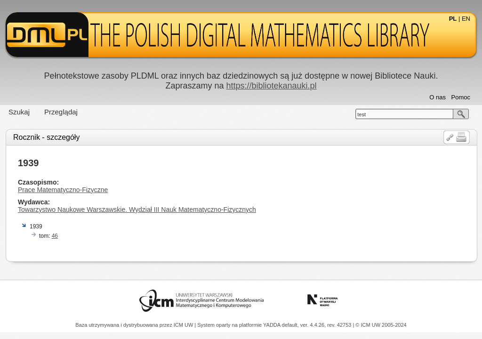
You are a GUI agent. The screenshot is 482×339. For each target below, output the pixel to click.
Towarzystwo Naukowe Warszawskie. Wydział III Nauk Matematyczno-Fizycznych (137, 209)
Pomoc (460, 97)
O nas (437, 97)
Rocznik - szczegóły (46, 137)
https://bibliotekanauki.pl (271, 85)
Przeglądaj (61, 112)
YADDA (272, 325)
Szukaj (19, 112)
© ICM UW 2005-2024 (380, 325)
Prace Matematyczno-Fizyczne (63, 190)
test (361, 114)
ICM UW (184, 325)
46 (55, 236)
